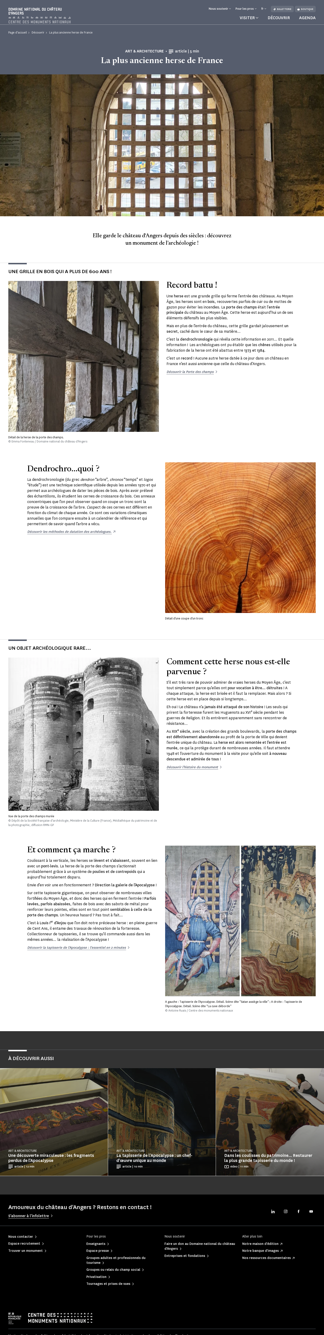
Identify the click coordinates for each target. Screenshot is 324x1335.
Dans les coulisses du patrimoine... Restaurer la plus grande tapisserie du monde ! (268, 1162)
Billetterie (282, 9)
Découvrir (279, 21)
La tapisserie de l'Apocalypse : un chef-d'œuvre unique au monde (154, 1162)
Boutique (305, 9)
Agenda (307, 21)
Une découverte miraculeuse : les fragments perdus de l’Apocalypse (51, 1162)
